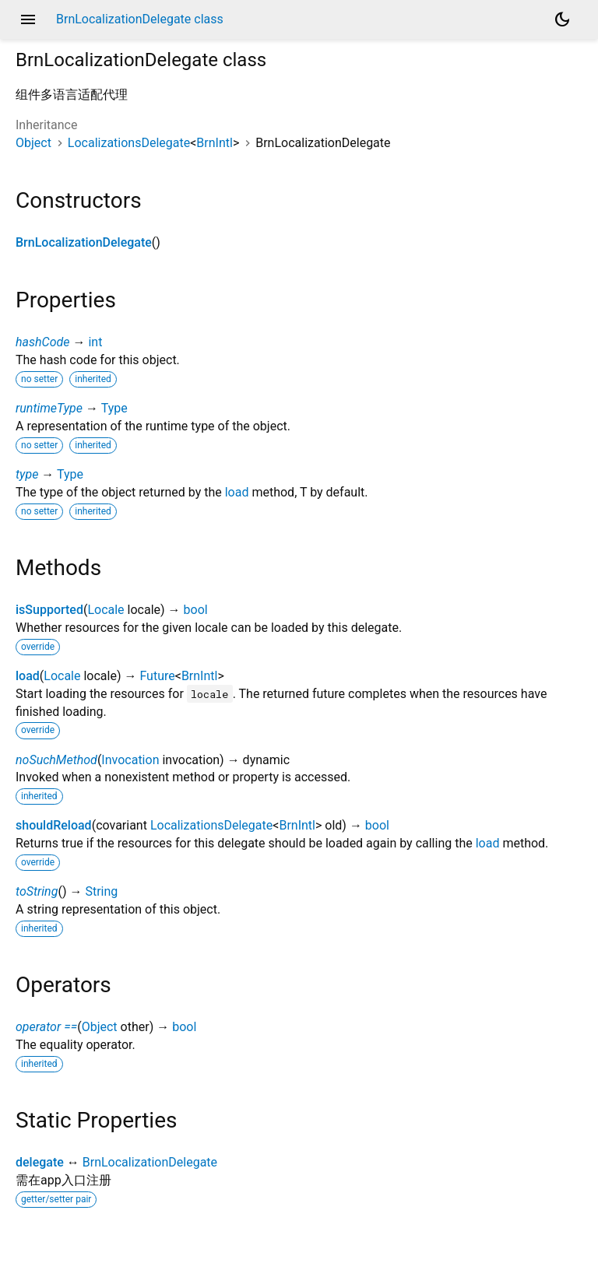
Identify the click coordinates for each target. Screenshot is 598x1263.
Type (114, 408)
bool (196, 609)
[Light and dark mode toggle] (562, 19)
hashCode (42, 342)
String (101, 891)
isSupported (49, 609)
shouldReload (54, 825)
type (27, 474)
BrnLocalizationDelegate (84, 242)
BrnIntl (214, 142)
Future (156, 675)
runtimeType (49, 408)
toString (37, 891)
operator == (46, 1026)
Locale (105, 609)
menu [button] (28, 19)
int (95, 342)
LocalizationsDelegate (129, 142)
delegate (40, 1162)
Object (33, 142)
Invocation (130, 760)
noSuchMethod (56, 760)
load (237, 492)
